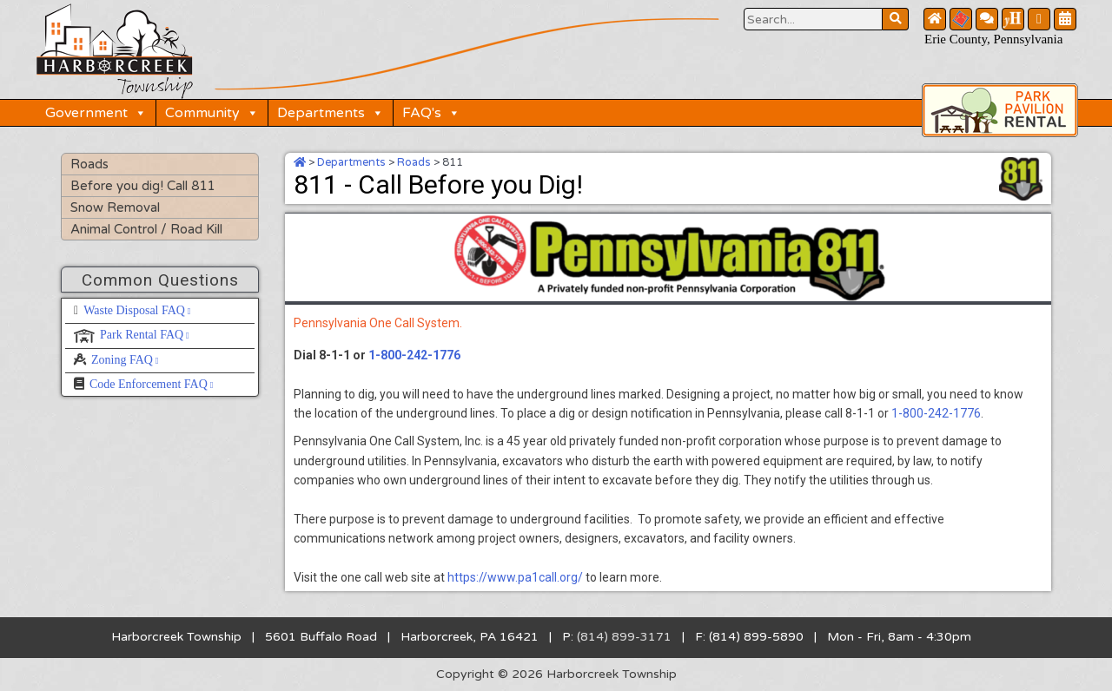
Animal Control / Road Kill (146, 229)
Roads (89, 164)
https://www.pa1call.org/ (515, 577)
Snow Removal (115, 207)
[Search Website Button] (813, 19)
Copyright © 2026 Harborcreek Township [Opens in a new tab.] (556, 674)
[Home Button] (934, 19)
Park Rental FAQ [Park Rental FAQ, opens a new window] (144, 334)
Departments (330, 113)
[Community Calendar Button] (1065, 19)
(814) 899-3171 (624, 636)
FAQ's (431, 113)
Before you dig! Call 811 (142, 186)
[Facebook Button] (1039, 19)
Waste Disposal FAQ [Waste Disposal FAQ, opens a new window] (137, 310)
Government (96, 113)
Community (212, 113)
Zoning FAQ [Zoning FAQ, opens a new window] (125, 359)
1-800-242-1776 (414, 355)
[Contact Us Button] (987, 19)
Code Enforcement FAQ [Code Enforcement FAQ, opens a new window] (151, 384)
